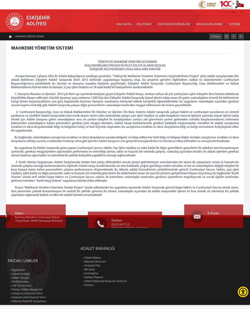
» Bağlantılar (17, 291)
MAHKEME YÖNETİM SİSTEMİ (28, 37)
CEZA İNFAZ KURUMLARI (174, 24)
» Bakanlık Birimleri (112, 266)
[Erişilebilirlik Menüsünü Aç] (243, 292)
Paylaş (216, 36)
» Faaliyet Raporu (111, 281)
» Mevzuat (107, 273)
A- (234, 36)
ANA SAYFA (123, 24)
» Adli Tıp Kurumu (20, 306)
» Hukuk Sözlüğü (20, 295)
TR (241, 13)
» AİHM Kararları (19, 303)
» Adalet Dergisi (19, 299)
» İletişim (106, 289)
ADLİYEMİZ (144, 24)
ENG (233, 13)
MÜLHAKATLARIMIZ (209, 24)
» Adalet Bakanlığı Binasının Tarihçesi (123, 285)
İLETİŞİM (234, 24)
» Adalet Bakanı (110, 262)
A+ (241, 36)
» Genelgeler (108, 277)
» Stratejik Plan (109, 269)
